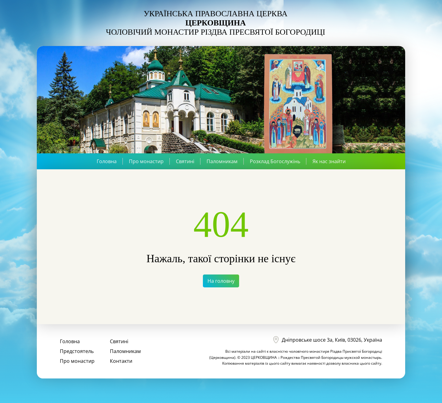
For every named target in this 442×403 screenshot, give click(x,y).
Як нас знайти (329, 161)
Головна (107, 161)
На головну (221, 281)
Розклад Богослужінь (275, 161)
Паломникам (222, 161)
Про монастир (146, 161)
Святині (185, 161)
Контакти (121, 361)
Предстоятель (77, 351)
